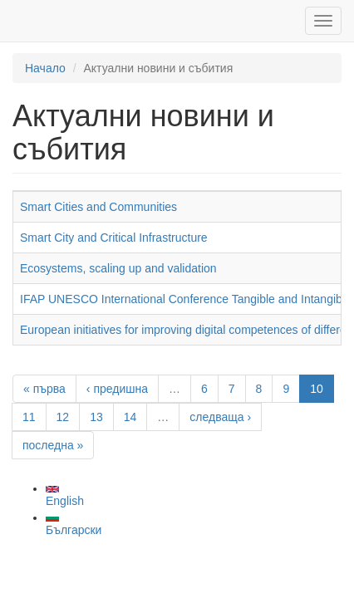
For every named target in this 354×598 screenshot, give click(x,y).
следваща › (220, 417)
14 (130, 417)
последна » (52, 445)
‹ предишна (117, 388)
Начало (45, 68)
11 (29, 417)
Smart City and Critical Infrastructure (114, 237)
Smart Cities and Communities (98, 206)
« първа (44, 388)
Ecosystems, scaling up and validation (118, 268)
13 (96, 417)
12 (63, 417)
